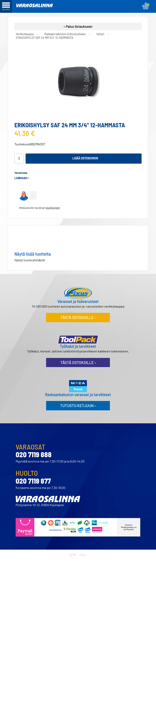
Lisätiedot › (21, 178)
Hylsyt (100, 34)
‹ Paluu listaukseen (78, 26)
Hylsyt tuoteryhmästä (29, 260)
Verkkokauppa (25, 34)
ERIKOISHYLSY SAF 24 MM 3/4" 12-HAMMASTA (44, 37)
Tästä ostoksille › (78, 317)
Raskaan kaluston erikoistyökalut (65, 34)
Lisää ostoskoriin (85, 158)
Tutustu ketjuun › (78, 405)
